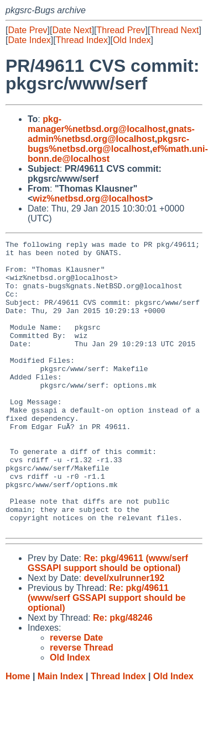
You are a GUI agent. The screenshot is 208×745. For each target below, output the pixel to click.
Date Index (29, 40)
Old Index (131, 40)
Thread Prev (121, 30)
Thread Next (174, 30)
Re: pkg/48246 (123, 675)
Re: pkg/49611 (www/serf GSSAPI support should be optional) (108, 621)
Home (18, 734)
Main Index (61, 734)
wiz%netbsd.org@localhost (90, 198)
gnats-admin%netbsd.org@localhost (111, 134)
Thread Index (82, 40)
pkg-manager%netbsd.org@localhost (96, 124)
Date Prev (27, 30)
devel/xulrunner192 (124, 636)
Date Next (71, 30)
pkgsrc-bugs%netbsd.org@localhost (108, 144)
